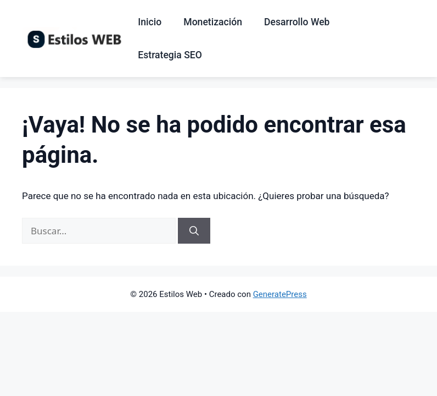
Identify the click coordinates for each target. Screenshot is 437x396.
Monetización (212, 22)
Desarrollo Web (297, 22)
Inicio (149, 22)
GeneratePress (280, 294)
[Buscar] (194, 231)
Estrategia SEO (170, 55)
